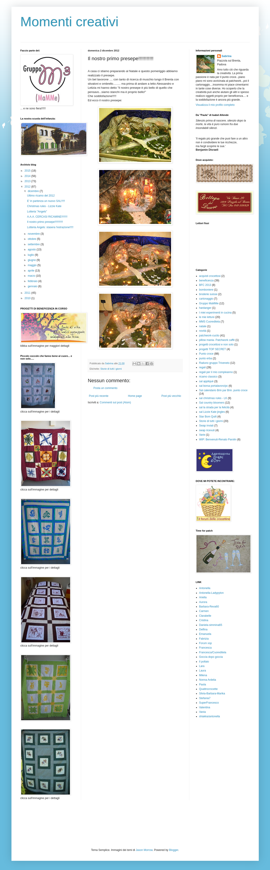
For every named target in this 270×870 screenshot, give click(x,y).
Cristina (203, 620)
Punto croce (206, 353)
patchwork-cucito (209, 335)
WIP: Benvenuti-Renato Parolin (218, 439)
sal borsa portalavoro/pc (213, 385)
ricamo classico (208, 376)
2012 (28, 186)
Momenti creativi (69, 21)
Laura (202, 670)
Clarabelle (205, 615)
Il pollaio (204, 661)
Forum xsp (205, 643)
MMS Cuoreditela (209, 321)
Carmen (204, 611)
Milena (203, 675)
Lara (202, 666)
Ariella (203, 597)
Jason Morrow (144, 850)
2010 (28, 298)
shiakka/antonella (209, 716)
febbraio (33, 281)
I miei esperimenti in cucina (215, 312)
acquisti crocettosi (210, 276)
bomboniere (206, 289)
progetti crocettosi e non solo (216, 344)
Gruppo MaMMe (209, 303)
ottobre (32, 239)
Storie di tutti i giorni (111, 368)
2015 (28, 170)
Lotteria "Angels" (37, 211)
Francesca (205, 647)
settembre (34, 244)
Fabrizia (204, 638)
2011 (28, 292)
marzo (32, 275)
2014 (28, 176)
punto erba (205, 358)
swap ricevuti (207, 430)
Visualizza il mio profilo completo (215, 104)
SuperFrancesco (209, 702)
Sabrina (227, 56)
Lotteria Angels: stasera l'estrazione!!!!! (50, 227)
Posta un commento (106, 388)
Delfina (203, 629)
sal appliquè (206, 381)
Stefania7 (205, 698)
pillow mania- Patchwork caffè (217, 340)
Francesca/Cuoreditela (212, 652)
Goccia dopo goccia (211, 656)
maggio (32, 265)
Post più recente (99, 395)
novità (202, 330)
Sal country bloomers (212, 402)
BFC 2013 (205, 285)
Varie (202, 434)
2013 (28, 181)
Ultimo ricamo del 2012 (41, 195)
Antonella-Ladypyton (211, 592)
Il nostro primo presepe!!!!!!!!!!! (45, 221)
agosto (32, 249)
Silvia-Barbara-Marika (212, 693)
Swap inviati (206, 425)
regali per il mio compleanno (216, 372)
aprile (31, 270)
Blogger (173, 850)
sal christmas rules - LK (213, 398)
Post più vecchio (171, 395)
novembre (34, 233)
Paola (202, 684)
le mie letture (207, 317)
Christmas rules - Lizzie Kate (44, 206)
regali (202, 367)
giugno (32, 260)
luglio (31, 254)
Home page (135, 395)
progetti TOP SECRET (212, 349)
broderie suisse (208, 294)
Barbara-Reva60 (209, 606)
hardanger (205, 307)
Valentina (204, 707)
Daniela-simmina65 (210, 625)
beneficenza (206, 280)
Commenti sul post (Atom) (115, 402)
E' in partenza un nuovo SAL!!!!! (46, 201)
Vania (202, 711)
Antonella (204, 588)
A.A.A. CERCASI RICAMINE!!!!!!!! (47, 216)
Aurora (203, 602)
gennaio (33, 286)
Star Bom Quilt (208, 416)
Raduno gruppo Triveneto (214, 362)
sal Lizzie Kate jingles (212, 411)
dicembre (34, 191)
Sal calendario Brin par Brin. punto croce (223, 390)
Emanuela (205, 634)
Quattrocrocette (208, 689)
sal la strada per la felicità (214, 407)
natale (203, 326)
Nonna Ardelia (207, 679)
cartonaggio (206, 298)
